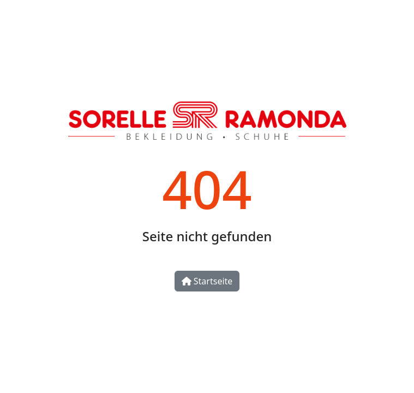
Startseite (207, 281)
